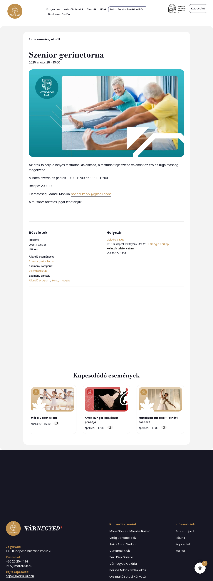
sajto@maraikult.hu (20, 576)
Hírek (103, 9)
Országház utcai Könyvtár (128, 577)
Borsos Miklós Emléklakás (127, 570)
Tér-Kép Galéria (121, 557)
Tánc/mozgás (61, 280)
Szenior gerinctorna (41, 261)
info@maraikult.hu (19, 566)
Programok (53, 9)
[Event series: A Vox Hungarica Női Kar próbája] (110, 427)
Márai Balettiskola (44, 418)
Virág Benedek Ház (123, 538)
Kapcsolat (182, 544)
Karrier (180, 551)
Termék (91, 9)
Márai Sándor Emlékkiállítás (126, 9)
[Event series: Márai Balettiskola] (56, 423)
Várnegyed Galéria (123, 564)
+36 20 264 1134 (17, 561)
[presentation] (53, 400)
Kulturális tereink (73, 9)
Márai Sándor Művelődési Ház (130, 531)
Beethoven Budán (59, 14)
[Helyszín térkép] (106, 324)
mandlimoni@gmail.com (91, 194)
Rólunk (180, 538)
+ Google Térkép (158, 244)
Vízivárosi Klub (38, 271)
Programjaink (185, 531)
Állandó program (39, 280)
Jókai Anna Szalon (122, 544)
